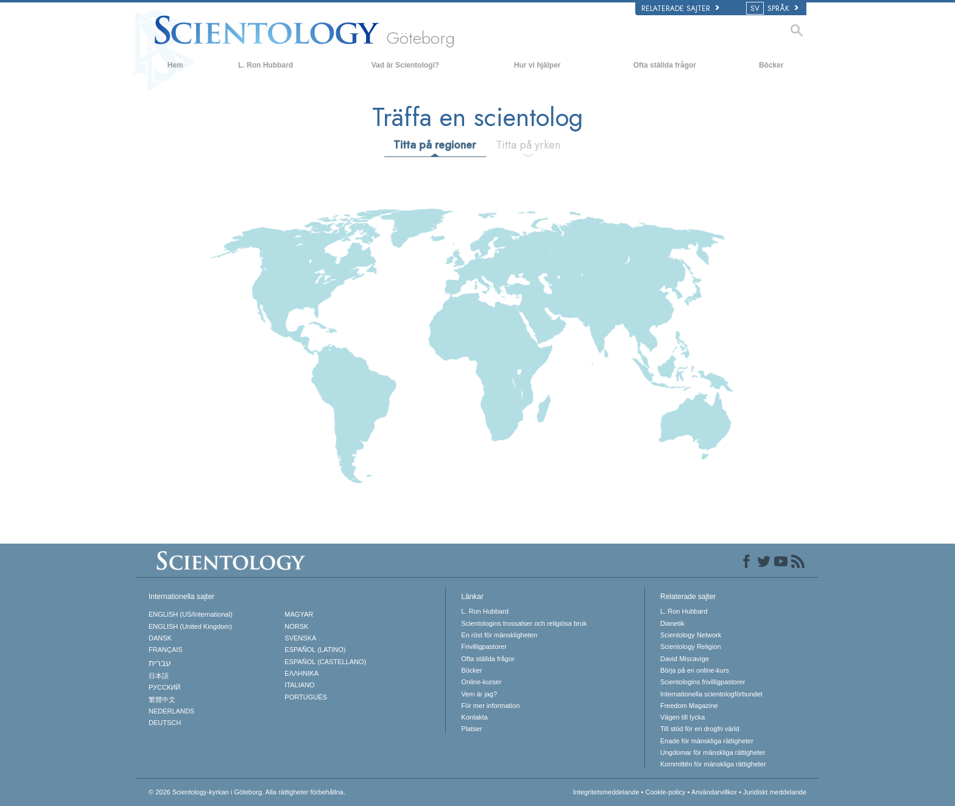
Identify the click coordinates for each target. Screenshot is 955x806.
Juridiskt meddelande (774, 792)
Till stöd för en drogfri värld (699, 728)
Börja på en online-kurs (694, 670)
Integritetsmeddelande (606, 792)
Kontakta (474, 717)
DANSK (160, 638)
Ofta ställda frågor (664, 65)
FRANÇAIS (166, 649)
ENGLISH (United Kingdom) (190, 626)
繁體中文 (162, 699)
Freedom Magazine (689, 705)
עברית (160, 663)
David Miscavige (684, 658)
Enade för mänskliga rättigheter (706, 741)
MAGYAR (298, 614)
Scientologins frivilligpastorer (702, 681)
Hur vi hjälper (537, 65)
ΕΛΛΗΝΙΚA (301, 673)
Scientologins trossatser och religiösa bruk (524, 623)
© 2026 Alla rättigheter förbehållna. (247, 792)
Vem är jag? (479, 694)
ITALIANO (299, 685)
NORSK (296, 626)
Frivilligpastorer (484, 646)
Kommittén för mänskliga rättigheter (713, 764)
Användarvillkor (714, 792)
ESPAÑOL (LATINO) (314, 649)
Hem (175, 65)
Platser (471, 728)
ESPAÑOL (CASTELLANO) (325, 661)
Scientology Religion (690, 646)
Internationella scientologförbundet (711, 694)
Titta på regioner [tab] (434, 145)
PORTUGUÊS (305, 697)
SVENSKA (300, 638)
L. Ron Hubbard (265, 65)
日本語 (159, 675)
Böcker (771, 65)
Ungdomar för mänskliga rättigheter (712, 752)
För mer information (490, 705)
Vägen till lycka (682, 717)
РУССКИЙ (164, 687)
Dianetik (672, 623)
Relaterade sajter (680, 8)
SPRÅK (773, 8)
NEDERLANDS (171, 711)
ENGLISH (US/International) (191, 614)
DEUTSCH (165, 722)
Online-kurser (481, 681)
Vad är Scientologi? (405, 65)
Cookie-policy (665, 792)
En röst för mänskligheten (499, 635)
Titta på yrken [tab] (528, 145)
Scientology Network (690, 635)
